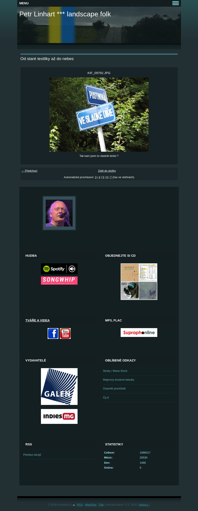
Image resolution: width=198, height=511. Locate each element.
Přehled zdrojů (32, 454)
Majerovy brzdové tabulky (118, 379)
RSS (80, 504)
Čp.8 (106, 397)
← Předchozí (29, 170)
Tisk (101, 504)
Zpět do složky (107, 170)
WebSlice (91, 504)
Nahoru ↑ (144, 504)
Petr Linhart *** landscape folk (65, 14)
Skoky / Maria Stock (115, 370)
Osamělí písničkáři (114, 388)
